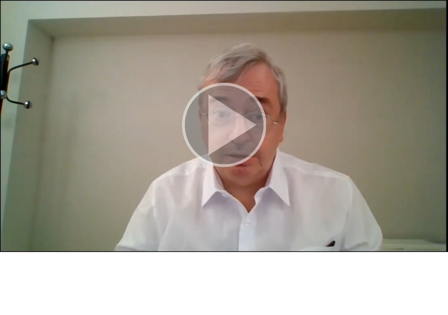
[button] (224, 126)
